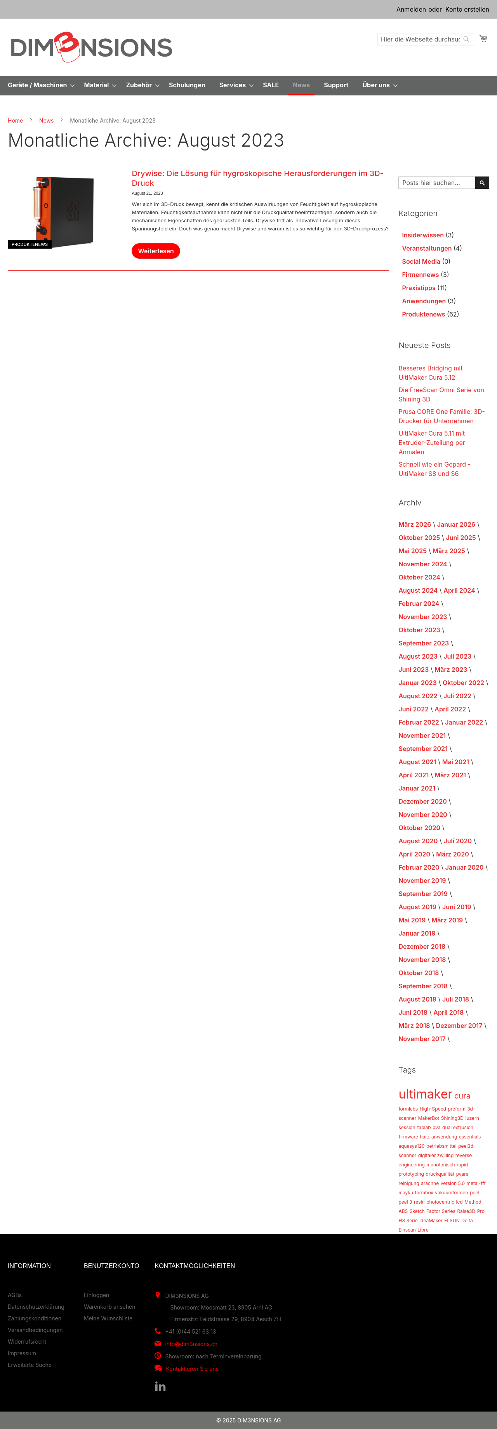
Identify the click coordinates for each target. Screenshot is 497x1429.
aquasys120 (411, 1146)
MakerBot (429, 1118)
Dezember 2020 (422, 801)
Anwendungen (424, 301)
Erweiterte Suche (30, 1365)
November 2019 (422, 880)
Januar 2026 (456, 524)
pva (437, 1127)
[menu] (248, 85)
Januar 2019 (416, 933)
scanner (407, 1155)
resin (419, 1202)
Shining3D (452, 1118)
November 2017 (421, 1039)
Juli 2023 (457, 656)
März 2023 (450, 669)
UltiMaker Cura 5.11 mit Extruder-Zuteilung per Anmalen (431, 442)
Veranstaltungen (427, 248)
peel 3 (405, 1202)
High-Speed (433, 1109)
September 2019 (423, 894)
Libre (422, 1230)
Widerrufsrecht (27, 1341)
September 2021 (422, 749)
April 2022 (450, 709)
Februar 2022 (418, 722)
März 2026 (414, 524)
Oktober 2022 (463, 683)
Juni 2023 (413, 669)
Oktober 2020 (419, 828)
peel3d (465, 1146)
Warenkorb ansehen (110, 1306)
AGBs (15, 1295)
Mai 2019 (412, 920)
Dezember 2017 (459, 1025)
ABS (403, 1211)
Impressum (22, 1353)
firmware (408, 1137)
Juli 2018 (455, 999)
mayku (405, 1192)
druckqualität (440, 1174)
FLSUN (452, 1220)
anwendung (444, 1137)
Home (15, 120)
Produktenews (30, 244)
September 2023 (423, 643)
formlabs (408, 1109)
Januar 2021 (416, 788)
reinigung (408, 1183)
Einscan (406, 1230)
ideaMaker (431, 1220)
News (46, 120)
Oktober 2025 (419, 537)
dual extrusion (457, 1127)
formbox (424, 1192)
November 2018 (422, 960)
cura (462, 1095)
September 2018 (423, 986)
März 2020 (452, 854)
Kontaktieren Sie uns (192, 1368)
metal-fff (476, 1183)
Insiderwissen (423, 235)
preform (456, 1109)
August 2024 (418, 590)
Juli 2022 (457, 696)
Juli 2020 (458, 841)
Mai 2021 (455, 762)
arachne (430, 1183)
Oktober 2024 (419, 577)
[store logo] (91, 47)
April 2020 (414, 854)
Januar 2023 (417, 683)
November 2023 (422, 617)
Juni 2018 (412, 1012)
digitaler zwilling (436, 1155)
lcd (459, 1202)
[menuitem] (39, 85)
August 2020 (418, 841)
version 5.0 (453, 1183)
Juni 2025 (461, 537)
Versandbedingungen (35, 1330)
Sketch (417, 1211)
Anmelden (411, 9)
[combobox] (425, 39)
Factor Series (440, 1211)
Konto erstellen (467, 9)
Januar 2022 (464, 722)
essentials (470, 1137)
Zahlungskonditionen (34, 1318)
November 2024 (422, 564)
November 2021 (422, 735)
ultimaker (425, 1094)
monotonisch (440, 1165)
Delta (467, 1220)
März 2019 (447, 920)
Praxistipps (418, 288)
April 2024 (459, 590)
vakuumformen (451, 1192)
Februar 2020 (418, 867)
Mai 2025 (412, 551)
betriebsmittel (441, 1146)
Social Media (421, 261)
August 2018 (417, 999)
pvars (462, 1174)
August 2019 (417, 907)
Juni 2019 (456, 907)
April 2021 (413, 775)
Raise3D (466, 1211)
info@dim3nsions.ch (191, 1344)
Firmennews (420, 275)
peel (474, 1192)
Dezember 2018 (421, 946)
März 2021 (450, 775)
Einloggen (96, 1295)
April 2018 (448, 1012)
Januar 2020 (464, 867)
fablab (424, 1127)
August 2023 (417, 656)
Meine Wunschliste (108, 1318)
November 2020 (422, 814)
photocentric (440, 1202)
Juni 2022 (413, 709)
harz (424, 1137)
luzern (472, 1118)
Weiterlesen (156, 251)
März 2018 (414, 1025)
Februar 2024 (418, 603)
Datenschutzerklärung (36, 1306)
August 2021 (417, 762)
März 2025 (449, 551)
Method (472, 1202)
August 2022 (417, 696)
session (406, 1127)
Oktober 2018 (418, 973)
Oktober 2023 (419, 630)
